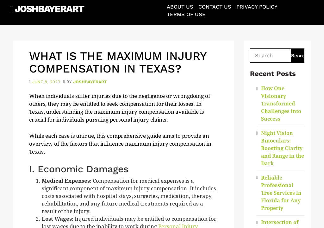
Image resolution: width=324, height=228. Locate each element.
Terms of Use (186, 14)
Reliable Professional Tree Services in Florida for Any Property (281, 193)
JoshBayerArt (49, 8)
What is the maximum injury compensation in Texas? (117, 62)
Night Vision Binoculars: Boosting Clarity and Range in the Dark (282, 148)
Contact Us (214, 7)
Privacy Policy (256, 7)
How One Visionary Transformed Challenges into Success (281, 104)
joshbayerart (90, 81)
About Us (180, 7)
